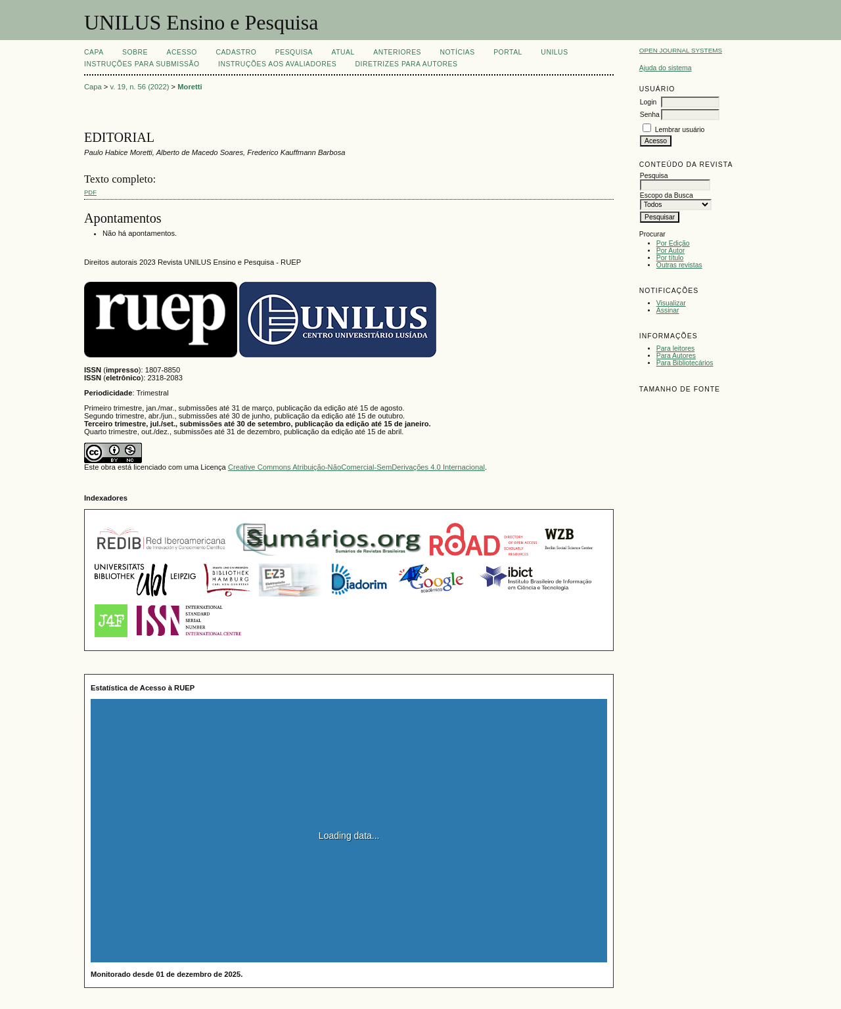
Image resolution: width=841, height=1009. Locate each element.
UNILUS (554, 52)
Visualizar (671, 303)
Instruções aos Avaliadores (277, 64)
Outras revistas (679, 265)
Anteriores (397, 52)
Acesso (182, 52)
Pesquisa (294, 52)
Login (648, 102)
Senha (650, 114)
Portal (507, 52)
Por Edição (673, 243)
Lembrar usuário (680, 129)
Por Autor (670, 250)
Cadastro (236, 52)
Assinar (667, 310)
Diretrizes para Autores (406, 64)
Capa (94, 52)
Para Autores (676, 355)
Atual (343, 52)
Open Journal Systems (680, 50)
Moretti (189, 87)
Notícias (457, 52)
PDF (90, 192)
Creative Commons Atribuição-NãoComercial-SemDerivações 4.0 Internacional (356, 467)
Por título (670, 257)
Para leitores (675, 348)
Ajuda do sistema (665, 68)
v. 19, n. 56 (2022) (140, 87)
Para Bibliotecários (685, 363)
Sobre (135, 52)
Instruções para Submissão (142, 64)
